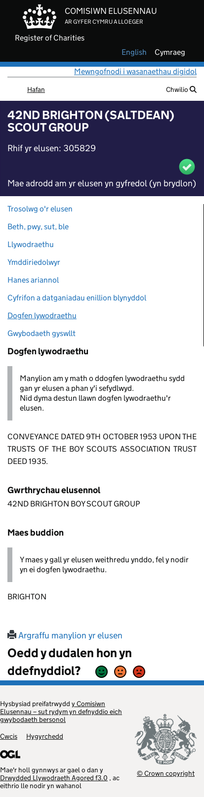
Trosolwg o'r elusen (40, 208)
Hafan (36, 89)
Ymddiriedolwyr (33, 262)
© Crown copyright (166, 773)
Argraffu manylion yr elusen (64, 635)
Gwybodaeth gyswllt (41, 333)
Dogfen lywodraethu (42, 315)
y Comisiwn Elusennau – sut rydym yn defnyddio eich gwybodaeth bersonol (61, 711)
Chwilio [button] (181, 89)
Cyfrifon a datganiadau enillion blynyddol (76, 297)
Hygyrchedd (44, 736)
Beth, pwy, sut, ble (38, 226)
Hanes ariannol (33, 280)
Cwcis (8, 736)
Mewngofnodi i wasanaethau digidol (135, 71)
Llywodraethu (30, 244)
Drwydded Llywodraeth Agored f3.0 (54, 777)
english (134, 52)
